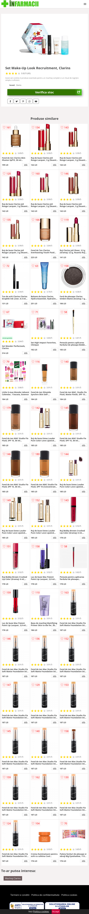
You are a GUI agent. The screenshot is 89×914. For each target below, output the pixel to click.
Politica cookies (69, 894)
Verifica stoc (58, 92)
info (25, 164)
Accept (55, 911)
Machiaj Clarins (13, 878)
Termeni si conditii (19, 894)
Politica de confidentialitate (45, 894)
